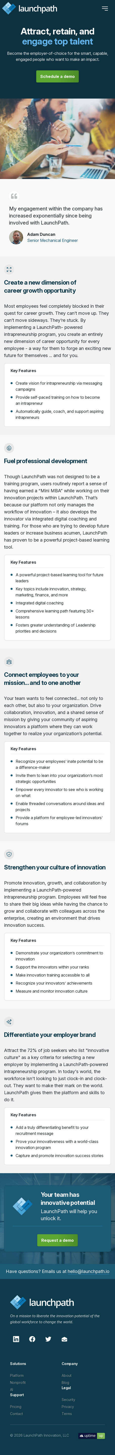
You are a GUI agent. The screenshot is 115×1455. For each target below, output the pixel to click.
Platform (17, 1375)
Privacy (68, 1406)
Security (68, 1399)
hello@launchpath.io (88, 1271)
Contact (16, 1414)
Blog (65, 1382)
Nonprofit (18, 1382)
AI (11, 1389)
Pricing (15, 1406)
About (66, 1375)
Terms (67, 1414)
